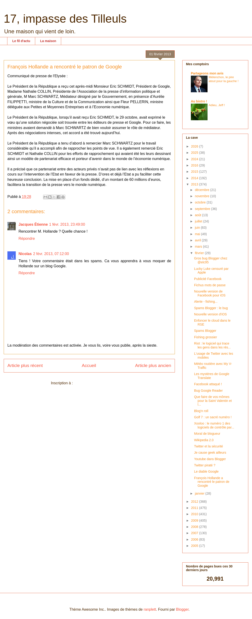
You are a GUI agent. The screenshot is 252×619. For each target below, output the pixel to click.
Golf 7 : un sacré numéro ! (213, 417)
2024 (195, 159)
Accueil (89, 365)
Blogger (182, 609)
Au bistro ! (199, 101)
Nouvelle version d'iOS (210, 314)
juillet (199, 221)
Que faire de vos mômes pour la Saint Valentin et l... (213, 401)
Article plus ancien (153, 365)
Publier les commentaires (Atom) (101, 383)
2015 (195, 171)
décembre (202, 190)
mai (198, 234)
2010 (195, 514)
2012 (195, 501)
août (198, 215)
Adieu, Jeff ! (217, 105)
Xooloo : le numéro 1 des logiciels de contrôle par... (214, 425)
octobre (201, 202)
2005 (195, 546)
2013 (195, 184)
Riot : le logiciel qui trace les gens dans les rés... (212, 345)
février (200, 253)
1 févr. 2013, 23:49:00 (67, 224)
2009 (195, 520)
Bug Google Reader (208, 390)
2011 (195, 508)
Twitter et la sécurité (208, 446)
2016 (195, 165)
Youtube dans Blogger (210, 459)
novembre (202, 196)
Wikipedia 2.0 (204, 440)
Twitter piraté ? (204, 465)
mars (199, 246)
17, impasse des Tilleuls (65, 18)
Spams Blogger (205, 331)
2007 (195, 533)
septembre (203, 209)
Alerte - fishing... (205, 301)
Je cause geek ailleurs (210, 452)
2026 (195, 146)
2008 (195, 527)
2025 (195, 152)
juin (198, 227)
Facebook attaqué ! (208, 384)
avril (198, 240)
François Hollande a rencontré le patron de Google (211, 482)
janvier (200, 493)
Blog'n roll (201, 411)
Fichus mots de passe (210, 285)
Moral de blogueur (207, 433)
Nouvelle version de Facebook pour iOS (210, 293)
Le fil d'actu (21, 41)
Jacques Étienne (33, 224)
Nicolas (25, 254)
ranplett (150, 609)
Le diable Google (206, 471)
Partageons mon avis (207, 73)
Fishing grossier (205, 337)
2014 (195, 178)
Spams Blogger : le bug (211, 308)
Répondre (27, 238)
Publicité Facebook (207, 279)
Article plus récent (25, 365)
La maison (48, 41)
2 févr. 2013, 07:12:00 (51, 254)
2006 (195, 539)
